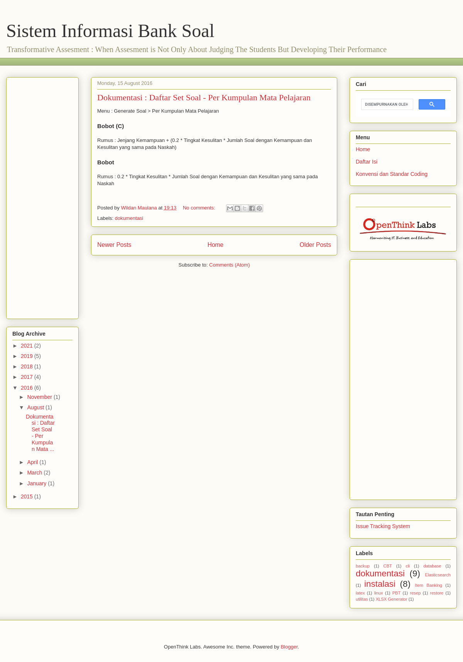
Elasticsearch (438, 574)
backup (363, 566)
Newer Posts (114, 244)
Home (216, 244)
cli (408, 566)
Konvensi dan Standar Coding (392, 174)
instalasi (379, 584)
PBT (396, 593)
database (432, 566)
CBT (388, 566)
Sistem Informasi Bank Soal (110, 30)
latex (360, 593)
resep (415, 593)
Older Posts (315, 244)
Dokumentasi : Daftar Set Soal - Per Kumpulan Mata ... (40, 433)
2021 (27, 346)
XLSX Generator (391, 599)
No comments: (199, 208)
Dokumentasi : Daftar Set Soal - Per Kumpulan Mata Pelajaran (204, 97)
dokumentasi (129, 218)
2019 (27, 356)
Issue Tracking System (383, 526)
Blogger (289, 647)
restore (436, 593)
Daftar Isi (366, 162)
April (33, 462)
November (40, 397)
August (36, 407)
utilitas (362, 599)
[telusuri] (386, 104)
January (37, 483)
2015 (27, 496)
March (35, 472)
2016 (27, 388)
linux (378, 593)
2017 (27, 377)
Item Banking (428, 585)
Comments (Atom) (229, 265)
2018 (27, 366)
